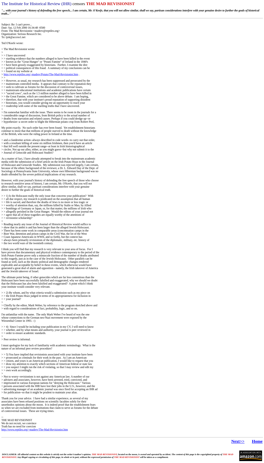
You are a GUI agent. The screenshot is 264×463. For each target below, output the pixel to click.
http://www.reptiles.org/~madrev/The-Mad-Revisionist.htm (34, 429)
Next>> (237, 441)
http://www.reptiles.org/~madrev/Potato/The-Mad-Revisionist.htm (41, 74)
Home (257, 441)
